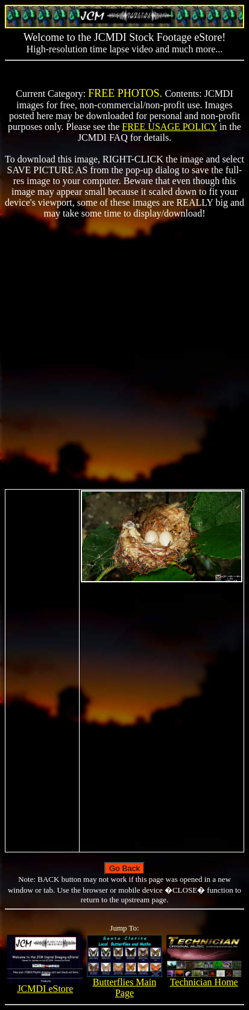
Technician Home (204, 977)
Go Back (124, 868)
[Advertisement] (124, 354)
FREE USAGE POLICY (169, 127)
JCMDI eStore (45, 984)
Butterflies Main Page (124, 983)
